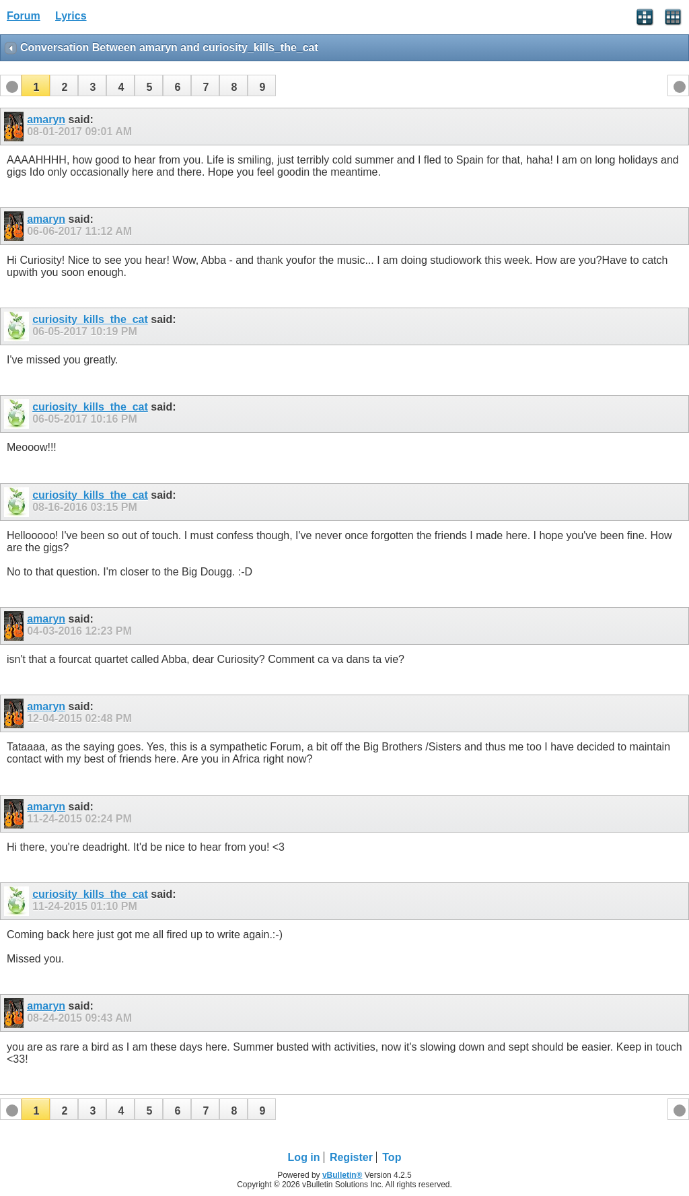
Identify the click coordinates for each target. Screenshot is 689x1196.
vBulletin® (342, 1175)
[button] (36, 85)
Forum (23, 16)
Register (351, 1157)
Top (391, 1157)
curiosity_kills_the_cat (90, 319)
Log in (304, 1157)
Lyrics (71, 16)
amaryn (46, 119)
